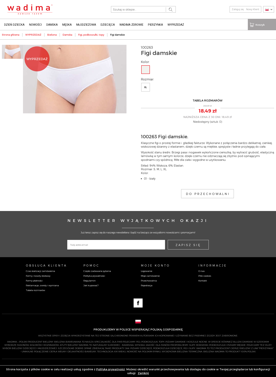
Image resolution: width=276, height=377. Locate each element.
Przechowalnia (149, 280)
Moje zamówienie (150, 275)
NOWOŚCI (35, 24)
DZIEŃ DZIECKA (14, 24)
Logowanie (146, 270)
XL (145, 87)
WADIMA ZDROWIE (131, 24)
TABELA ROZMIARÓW (208, 100)
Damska (67, 34)
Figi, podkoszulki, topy (91, 34)
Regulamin (89, 280)
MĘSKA (67, 24)
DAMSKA (52, 24)
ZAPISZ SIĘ (188, 244)
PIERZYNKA (155, 24)
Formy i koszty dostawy (38, 275)
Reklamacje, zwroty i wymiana (42, 285)
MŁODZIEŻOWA (86, 24)
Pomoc (91, 265)
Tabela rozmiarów (35, 290)
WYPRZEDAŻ (176, 24)
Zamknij (143, 373)
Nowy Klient (252, 9)
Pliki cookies (204, 275)
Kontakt (202, 280)
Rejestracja (146, 285)
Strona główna (10, 34)
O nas (201, 270)
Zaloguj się (238, 9)
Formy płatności (34, 280)
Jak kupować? (91, 285)
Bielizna (52, 34)
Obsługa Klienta (46, 265)
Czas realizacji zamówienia (40, 270)
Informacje (212, 265)
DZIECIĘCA (108, 24)
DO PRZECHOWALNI (208, 193)
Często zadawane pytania (97, 270)
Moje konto (155, 265)
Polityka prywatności (94, 275)
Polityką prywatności (110, 369)
